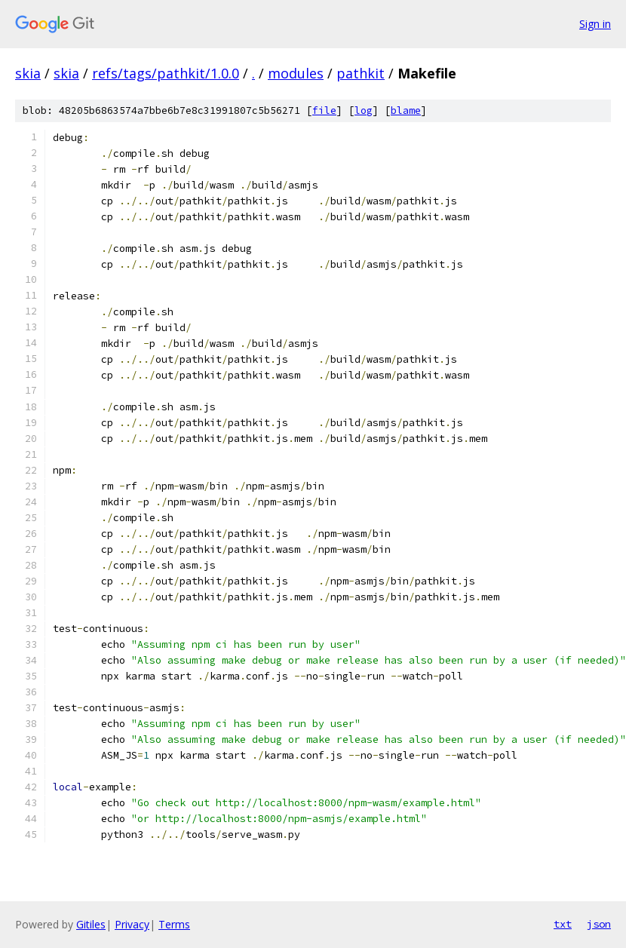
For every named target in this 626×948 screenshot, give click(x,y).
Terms (174, 924)
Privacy (132, 924)
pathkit (360, 73)
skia (28, 73)
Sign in (595, 24)
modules (296, 73)
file (324, 110)
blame (406, 110)
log (363, 110)
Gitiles (91, 924)
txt (563, 924)
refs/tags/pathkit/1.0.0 (165, 73)
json (599, 924)
